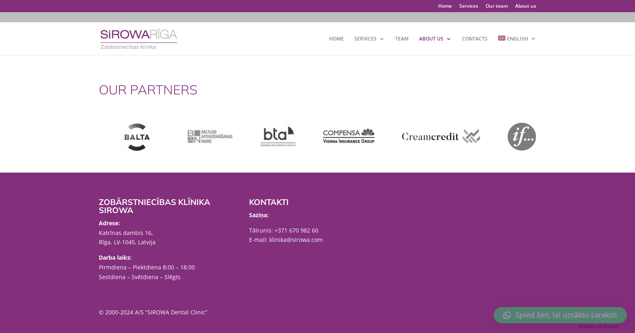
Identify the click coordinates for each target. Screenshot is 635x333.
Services (468, 6)
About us (525, 6)
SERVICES (365, 39)
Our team (497, 6)
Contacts (475, 39)
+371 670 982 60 (296, 230)
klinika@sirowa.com (296, 239)
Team (402, 39)
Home (445, 6)
